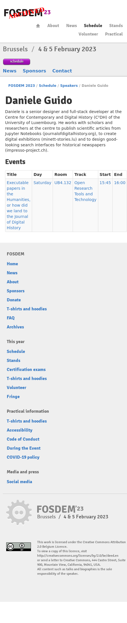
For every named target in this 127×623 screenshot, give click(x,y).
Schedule (93, 25)
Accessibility (19, 430)
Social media (19, 482)
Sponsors (34, 71)
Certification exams (26, 369)
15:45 (105, 182)
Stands (116, 25)
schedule (16, 61)
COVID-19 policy (23, 457)
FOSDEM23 (27, 13)
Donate (14, 300)
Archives (15, 327)
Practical (114, 34)
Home (38, 26)
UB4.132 (62, 182)
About (53, 25)
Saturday (42, 182)
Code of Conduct (23, 439)
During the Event (24, 448)
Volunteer (88, 34)
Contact (62, 71)
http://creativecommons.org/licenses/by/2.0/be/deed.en (78, 556)
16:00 (119, 182)
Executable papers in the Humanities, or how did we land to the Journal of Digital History (18, 205)
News (71, 25)
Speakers (69, 86)
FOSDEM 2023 (21, 86)
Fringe (13, 396)
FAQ (11, 318)
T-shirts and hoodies (27, 309)
